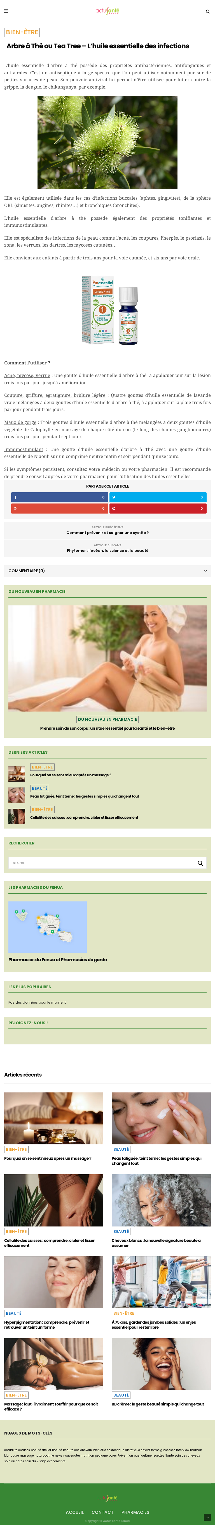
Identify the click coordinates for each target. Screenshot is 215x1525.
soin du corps (14, 1461)
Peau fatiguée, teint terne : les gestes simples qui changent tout (84, 796)
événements (56, 1461)
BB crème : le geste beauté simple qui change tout (158, 1404)
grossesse (167, 1450)
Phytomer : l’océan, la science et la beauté (107, 550)
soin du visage (35, 1461)
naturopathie (44, 1456)
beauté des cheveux (77, 1450)
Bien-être (22, 32)
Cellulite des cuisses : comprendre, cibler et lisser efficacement (84, 817)
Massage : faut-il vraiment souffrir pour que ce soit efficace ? (51, 1406)
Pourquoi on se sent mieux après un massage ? (70, 775)
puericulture (143, 1456)
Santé (169, 1456)
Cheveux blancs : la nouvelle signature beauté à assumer (156, 1243)
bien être (99, 1450)
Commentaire (26, 571)
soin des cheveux (187, 1456)
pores (113, 1456)
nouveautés (72, 1456)
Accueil (75, 1512)
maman (196, 1450)
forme (155, 1450)
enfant (145, 1450)
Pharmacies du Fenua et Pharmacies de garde (57, 959)
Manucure (11, 1456)
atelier (46, 1450)
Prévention (125, 1456)
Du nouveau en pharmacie (107, 719)
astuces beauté (29, 1450)
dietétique (132, 1450)
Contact (103, 1512)
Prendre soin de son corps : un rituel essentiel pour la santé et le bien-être (107, 728)
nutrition (87, 1456)
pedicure (101, 1456)
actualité (10, 1450)
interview (182, 1450)
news (58, 1456)
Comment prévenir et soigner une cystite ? (107, 532)
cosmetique (115, 1450)
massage (27, 1456)
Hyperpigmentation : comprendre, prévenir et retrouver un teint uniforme (46, 1324)
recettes (158, 1456)
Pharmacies (135, 1512)
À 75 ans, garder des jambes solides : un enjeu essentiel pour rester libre (154, 1324)
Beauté (39, 788)
